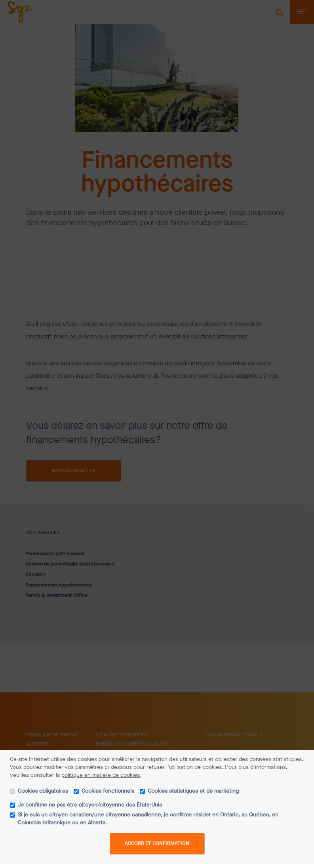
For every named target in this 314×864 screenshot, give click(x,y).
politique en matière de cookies (100, 775)
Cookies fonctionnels (108, 791)
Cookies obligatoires (43, 791)
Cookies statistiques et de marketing (193, 791)
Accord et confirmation (157, 843)
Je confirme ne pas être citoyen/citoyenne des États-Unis (90, 805)
